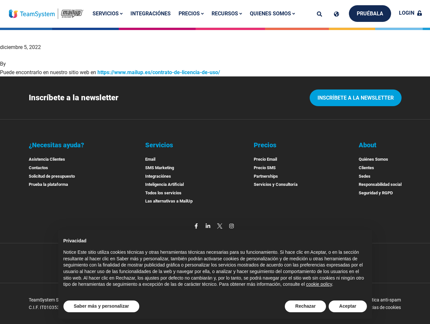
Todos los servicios (163, 192)
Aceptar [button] (347, 306)
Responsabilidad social (380, 184)
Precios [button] (191, 13)
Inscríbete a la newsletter (356, 98)
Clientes (366, 167)
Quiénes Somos (373, 159)
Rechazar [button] (305, 306)
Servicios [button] (108, 13)
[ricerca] (319, 14)
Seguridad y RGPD (376, 192)
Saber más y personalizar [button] (101, 306)
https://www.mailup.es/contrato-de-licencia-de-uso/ (158, 72)
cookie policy (319, 284)
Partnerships (266, 176)
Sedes (364, 176)
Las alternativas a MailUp (169, 201)
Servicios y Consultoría (276, 184)
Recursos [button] (227, 13)
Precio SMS (265, 167)
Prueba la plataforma (48, 184)
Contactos (38, 167)
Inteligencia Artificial (164, 184)
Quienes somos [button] (272, 13)
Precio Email (265, 159)
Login (410, 13)
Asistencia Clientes (47, 159)
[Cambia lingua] (336, 14)
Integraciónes (150, 13)
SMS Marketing (159, 167)
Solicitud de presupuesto (52, 176)
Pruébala (370, 13)
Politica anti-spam (382, 299)
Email (150, 159)
